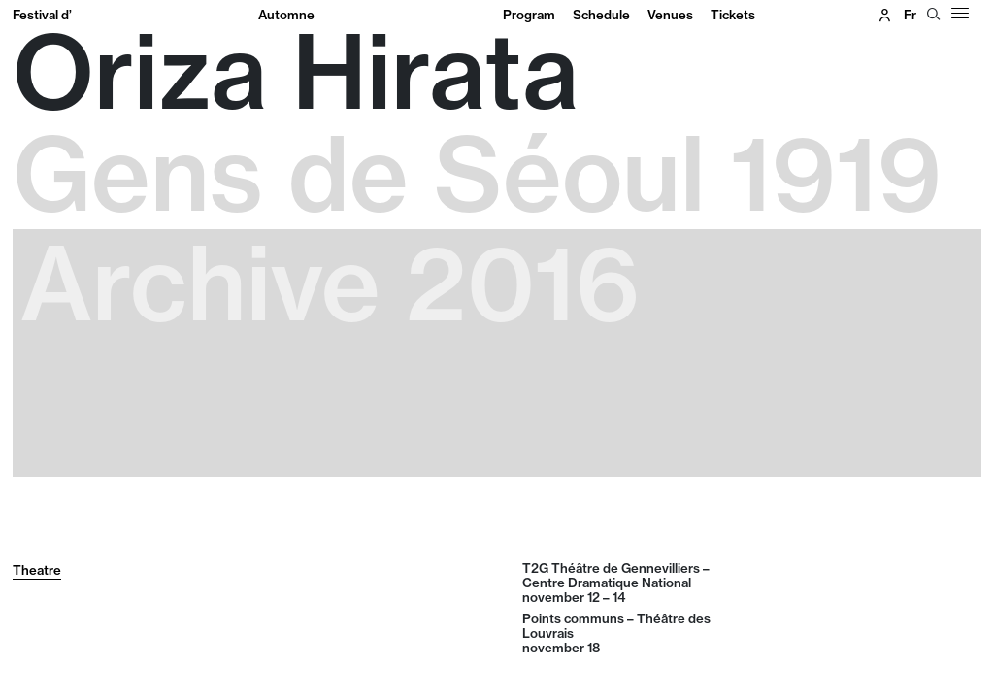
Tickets (733, 14)
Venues (670, 14)
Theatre (37, 570)
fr (910, 14)
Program (529, 14)
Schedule (601, 14)
